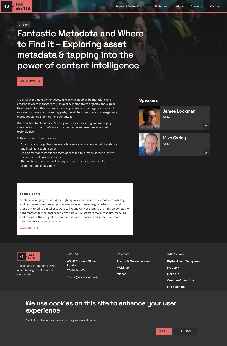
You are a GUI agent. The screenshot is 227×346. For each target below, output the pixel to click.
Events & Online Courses (131, 6)
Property (173, 267)
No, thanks (186, 331)
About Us (197, 6)
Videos (179, 6)
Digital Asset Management (185, 261)
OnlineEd (173, 274)
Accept (164, 331)
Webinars (161, 6)
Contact (215, 6)
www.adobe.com (52, 221)
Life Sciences (176, 287)
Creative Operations (181, 280)
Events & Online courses (133, 261)
